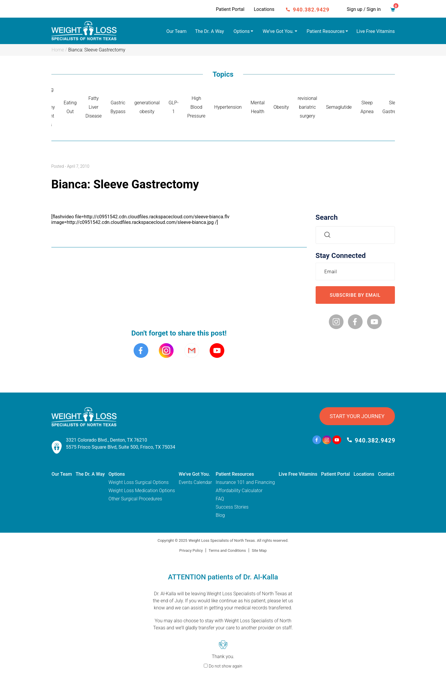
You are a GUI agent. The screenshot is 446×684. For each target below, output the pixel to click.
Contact (386, 474)
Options (241, 31)
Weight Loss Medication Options (142, 490)
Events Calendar (195, 482)
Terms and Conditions (227, 550)
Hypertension (228, 107)
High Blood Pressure (196, 107)
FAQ (220, 499)
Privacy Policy (191, 550)
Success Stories (232, 507)
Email (332, 271)
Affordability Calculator (239, 490)
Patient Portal (230, 9)
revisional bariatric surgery (307, 107)
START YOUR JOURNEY (357, 416)
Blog (220, 515)
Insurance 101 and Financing (245, 482)
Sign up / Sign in (364, 9)
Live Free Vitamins (375, 31)
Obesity (281, 107)
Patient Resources (325, 31)
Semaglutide (339, 107)
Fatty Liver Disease (93, 107)
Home (58, 50)
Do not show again (225, 666)
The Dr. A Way (209, 31)
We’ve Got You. (278, 31)
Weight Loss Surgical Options (139, 482)
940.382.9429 (311, 9)
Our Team (176, 31)
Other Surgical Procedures (135, 499)
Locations (264, 9)
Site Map (259, 550)
